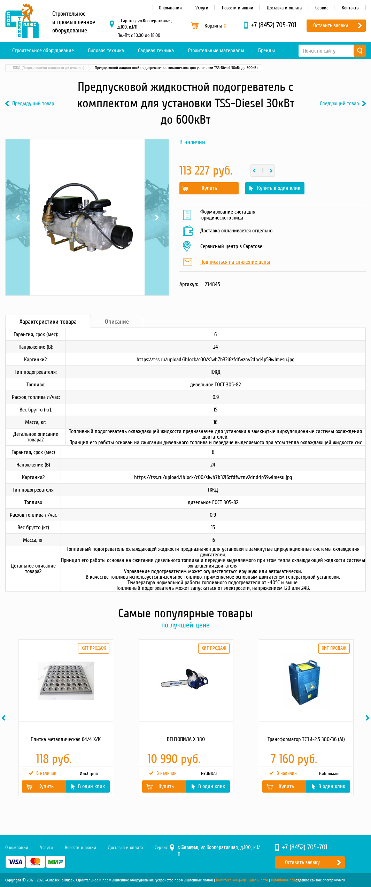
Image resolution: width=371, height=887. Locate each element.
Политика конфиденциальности (242, 880)
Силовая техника (106, 50)
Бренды (266, 50)
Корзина (215, 25)
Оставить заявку (330, 25)
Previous (18, 217)
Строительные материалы (216, 50)
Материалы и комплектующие (37, 67)
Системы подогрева (89, 67)
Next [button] (368, 717)
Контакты (351, 8)
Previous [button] (4, 717)
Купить (209, 188)
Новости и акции (237, 8)
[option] (65, 717)
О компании (170, 8)
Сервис (321, 8)
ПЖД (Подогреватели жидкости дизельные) (151, 67)
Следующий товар (339, 103)
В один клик (91, 786)
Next (157, 217)
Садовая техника (156, 50)
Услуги (201, 8)
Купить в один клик (278, 188)
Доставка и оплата (284, 8)
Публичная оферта (286, 880)
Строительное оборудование (43, 50)
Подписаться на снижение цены (235, 262)
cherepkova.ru (334, 880)
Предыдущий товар (33, 103)
